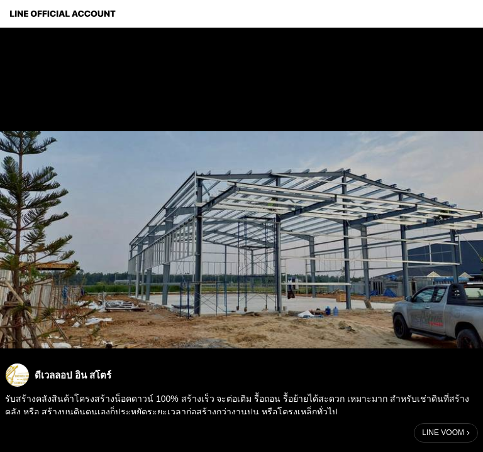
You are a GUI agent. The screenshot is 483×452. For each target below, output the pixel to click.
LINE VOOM (443, 432)
